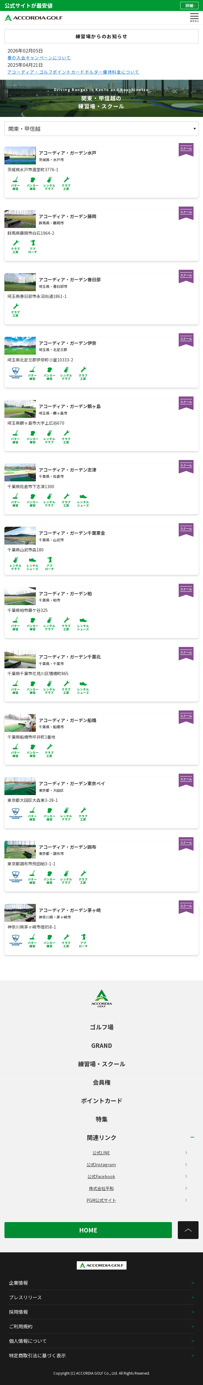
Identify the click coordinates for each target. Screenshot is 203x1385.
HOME (88, 1230)
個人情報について (28, 1340)
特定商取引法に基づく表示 (37, 1355)
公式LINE (139, 1153)
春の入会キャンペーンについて (39, 58)
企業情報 (18, 1282)
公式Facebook (137, 1176)
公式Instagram (137, 1164)
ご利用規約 (21, 1326)
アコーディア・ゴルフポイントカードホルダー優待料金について (73, 72)
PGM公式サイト (137, 1200)
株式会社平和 (138, 1188)
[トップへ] (188, 1230)
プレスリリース (25, 1297)
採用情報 (18, 1311)
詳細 (190, 5)
